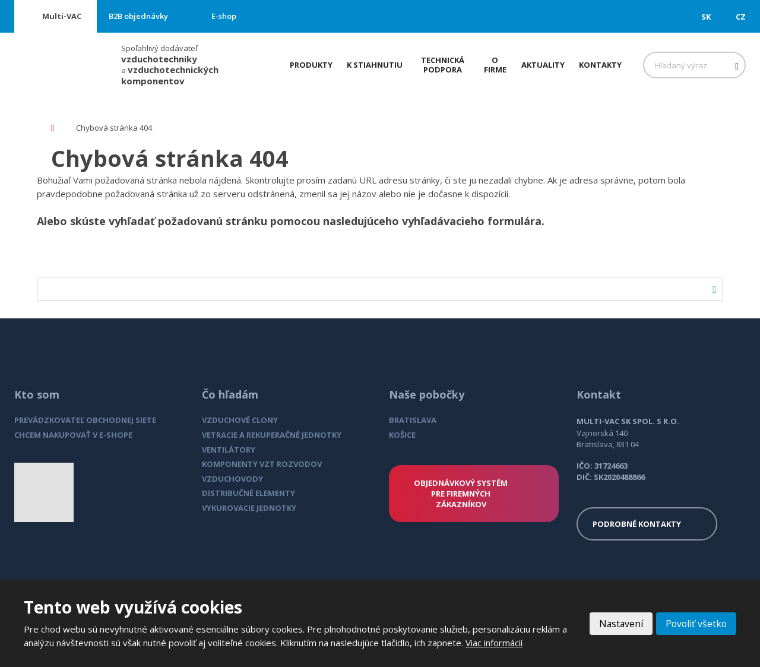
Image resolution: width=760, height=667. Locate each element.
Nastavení (618, 623)
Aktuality (543, 64)
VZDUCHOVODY (232, 478)
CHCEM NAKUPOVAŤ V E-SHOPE (73, 434)
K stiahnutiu (375, 64)
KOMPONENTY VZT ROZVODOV (262, 464)
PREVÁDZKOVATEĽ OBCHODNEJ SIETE (85, 420)
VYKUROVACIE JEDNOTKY (249, 507)
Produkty (311, 64)
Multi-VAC (61, 16)
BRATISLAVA (412, 420)
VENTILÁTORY (228, 449)
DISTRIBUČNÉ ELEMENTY (248, 493)
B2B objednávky (138, 16)
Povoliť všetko (695, 623)
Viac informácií (494, 643)
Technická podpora (442, 65)
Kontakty (600, 64)
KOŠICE (402, 434)
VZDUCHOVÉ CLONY (240, 420)
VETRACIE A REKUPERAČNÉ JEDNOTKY (271, 434)
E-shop (223, 16)
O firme (495, 65)
